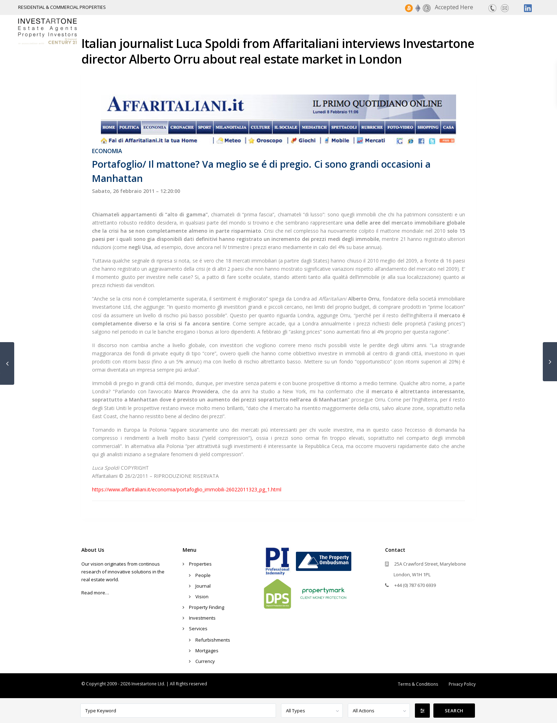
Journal (203, 586)
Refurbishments (212, 640)
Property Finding (386, 31)
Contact (527, 31)
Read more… (95, 592)
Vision (202, 596)
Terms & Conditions (418, 684)
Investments (444, 31)
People (203, 575)
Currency (205, 661)
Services (489, 31)
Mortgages (206, 650)
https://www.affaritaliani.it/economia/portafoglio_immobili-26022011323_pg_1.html (186, 489)
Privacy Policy (462, 684)
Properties (330, 31)
